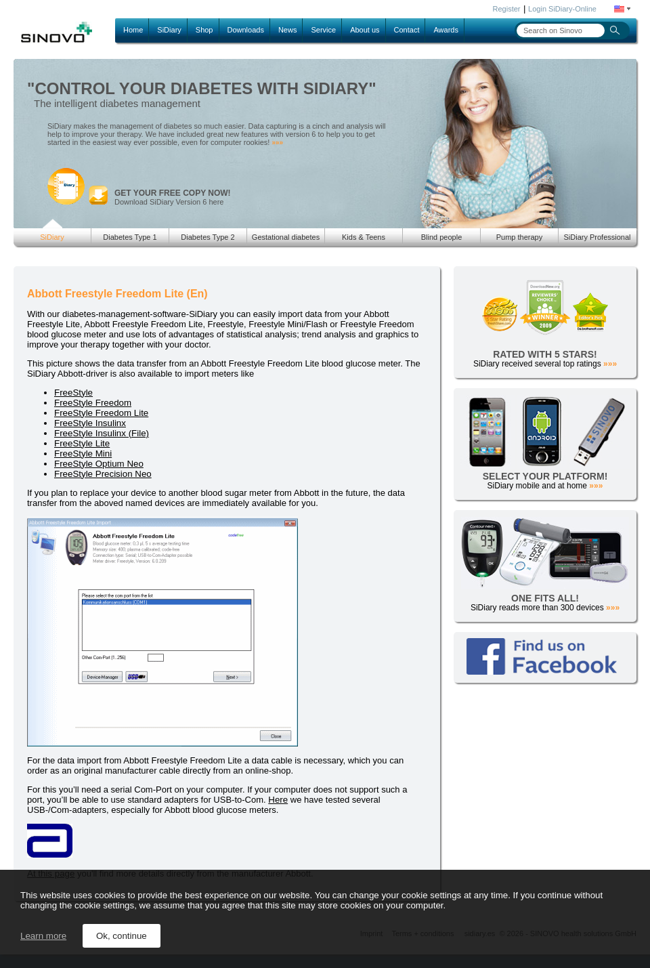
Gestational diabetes (286, 237)
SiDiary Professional (596, 237)
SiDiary (169, 30)
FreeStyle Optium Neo (99, 464)
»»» (277, 142)
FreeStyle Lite (82, 443)
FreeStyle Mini (83, 453)
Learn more (43, 936)
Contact (407, 30)
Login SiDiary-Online (562, 9)
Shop (204, 30)
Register (507, 9)
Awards (445, 30)
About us (364, 30)
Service (323, 30)
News (287, 30)
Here (278, 800)
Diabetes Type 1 (129, 237)
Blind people (441, 237)
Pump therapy (519, 237)
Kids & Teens (363, 237)
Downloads (246, 30)
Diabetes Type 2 (207, 237)
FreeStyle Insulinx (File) (101, 433)
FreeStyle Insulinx (90, 423)
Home (133, 30)
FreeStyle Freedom (92, 403)
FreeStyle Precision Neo (103, 474)
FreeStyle (73, 392)
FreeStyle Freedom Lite (101, 413)
